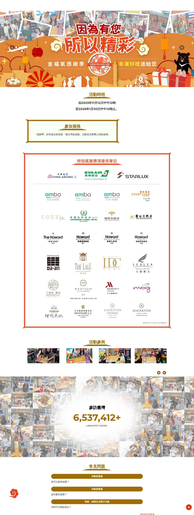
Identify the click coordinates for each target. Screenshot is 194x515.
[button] (12, 47)
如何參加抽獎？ (59, 494)
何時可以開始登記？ (61, 507)
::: (26, 90)
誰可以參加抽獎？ (60, 481)
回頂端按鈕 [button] (188, 509)
